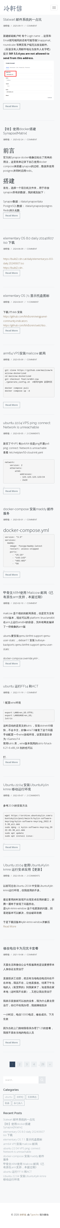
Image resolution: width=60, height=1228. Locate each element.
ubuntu (8, 1096)
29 (42, 1064)
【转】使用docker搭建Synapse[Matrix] (17, 1125)
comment (32, 25)
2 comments (33, 433)
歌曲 (7, 1103)
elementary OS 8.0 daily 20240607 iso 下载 (24, 1133)
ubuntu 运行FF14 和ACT (20, 686)
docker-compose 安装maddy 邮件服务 (23, 1157)
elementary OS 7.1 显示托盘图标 (26, 296)
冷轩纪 (20, 1096)
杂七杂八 (18, 1103)
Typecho (34, 1214)
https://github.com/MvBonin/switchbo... (25, 325)
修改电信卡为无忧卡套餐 (20, 948)
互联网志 (32, 1096)
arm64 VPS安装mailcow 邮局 (24, 353)
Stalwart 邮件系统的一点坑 (22, 19)
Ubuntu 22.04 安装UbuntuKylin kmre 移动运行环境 (24, 1177)
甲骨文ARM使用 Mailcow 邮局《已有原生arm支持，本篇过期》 (23, 1165)
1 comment (33, 301)
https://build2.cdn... (13, 268)
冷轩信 (23, 1214)
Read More (11, 106)
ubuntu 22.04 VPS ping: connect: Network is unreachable (22, 1149)
